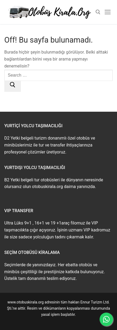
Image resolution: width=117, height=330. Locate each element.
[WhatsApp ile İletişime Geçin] (106, 319)
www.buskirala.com (58, 320)
